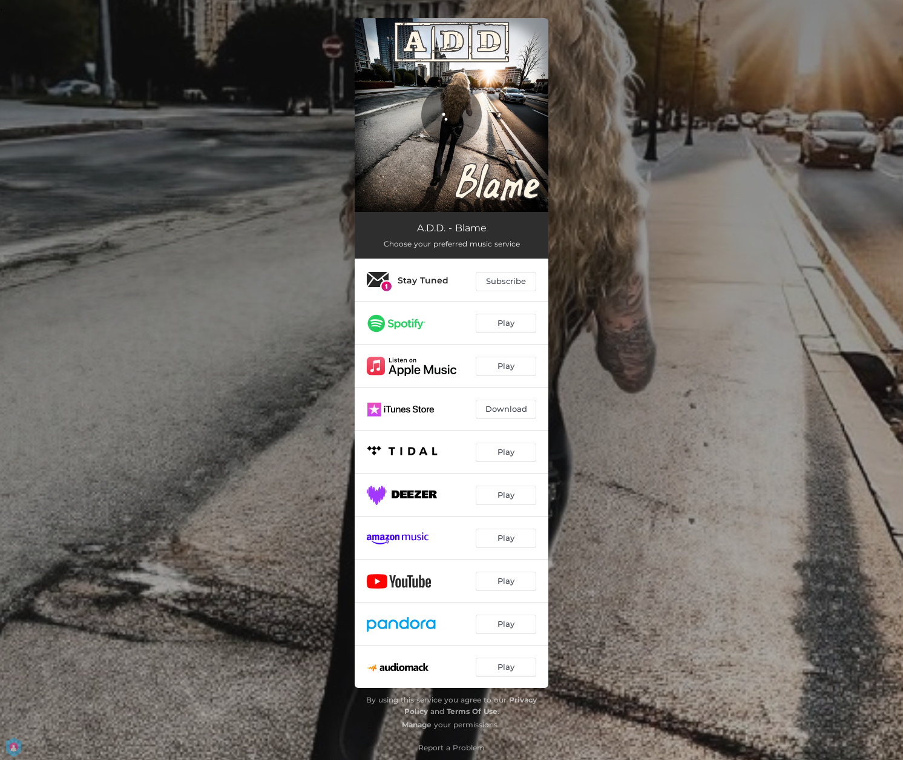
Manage (417, 724)
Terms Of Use (472, 711)
